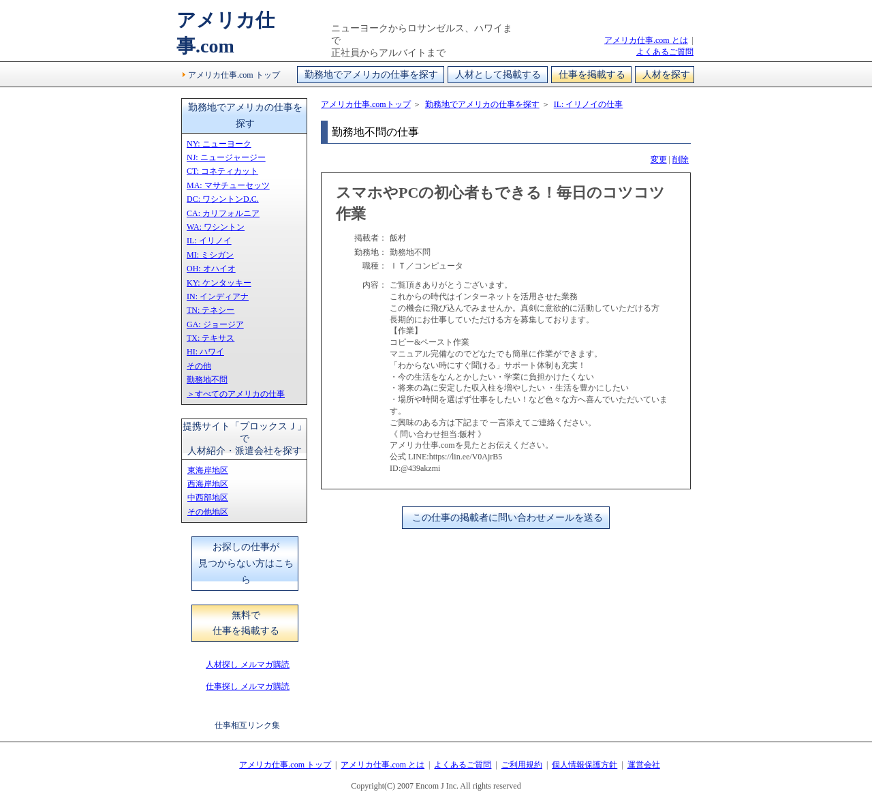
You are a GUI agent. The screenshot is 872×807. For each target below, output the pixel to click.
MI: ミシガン (210, 255)
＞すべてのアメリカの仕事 (236, 394)
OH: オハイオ (211, 268)
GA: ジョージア (215, 324)
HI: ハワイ (205, 351)
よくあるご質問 (665, 52)
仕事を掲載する (592, 75)
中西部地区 (207, 497)
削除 (680, 159)
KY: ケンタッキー (219, 283)
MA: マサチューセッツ (228, 185)
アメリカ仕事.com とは (646, 40)
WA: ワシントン (216, 227)
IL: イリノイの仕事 (588, 104)
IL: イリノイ (209, 240)
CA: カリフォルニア (223, 213)
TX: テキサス (210, 338)
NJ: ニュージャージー (226, 157)
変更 (659, 159)
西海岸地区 (207, 484)
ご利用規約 (521, 765)
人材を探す (666, 75)
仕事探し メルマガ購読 (248, 686)
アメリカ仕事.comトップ (366, 104)
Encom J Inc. (437, 786)
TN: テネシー (210, 310)
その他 (199, 366)
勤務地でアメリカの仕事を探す (371, 75)
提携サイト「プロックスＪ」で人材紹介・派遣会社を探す (245, 438)
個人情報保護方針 (584, 765)
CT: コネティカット (222, 171)
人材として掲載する (498, 75)
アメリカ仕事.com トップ (234, 75)
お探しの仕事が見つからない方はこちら (246, 563)
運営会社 (643, 765)
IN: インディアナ (218, 296)
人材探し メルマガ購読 (248, 664)
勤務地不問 (207, 379)
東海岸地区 (207, 470)
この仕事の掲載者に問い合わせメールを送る (507, 518)
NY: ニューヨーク (219, 144)
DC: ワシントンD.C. (223, 199)
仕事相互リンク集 (247, 725)
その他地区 (207, 512)
